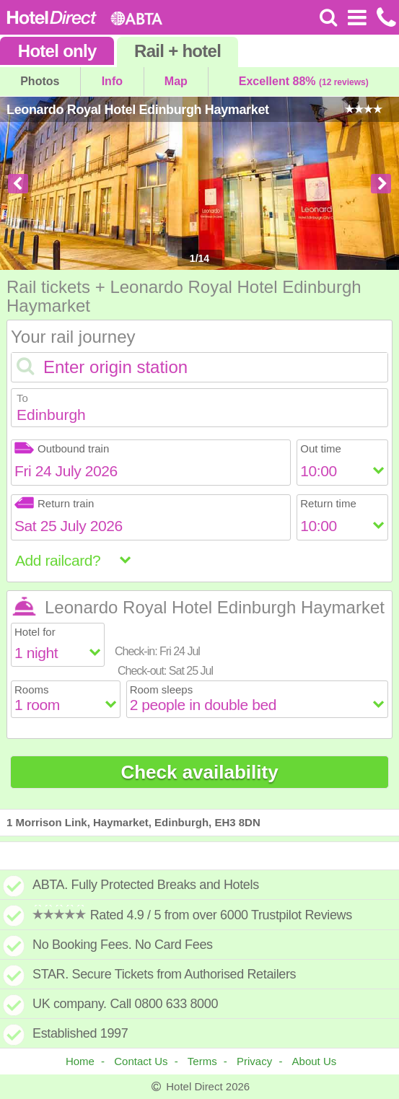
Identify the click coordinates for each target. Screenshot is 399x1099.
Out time (320, 448)
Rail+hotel (177, 51)
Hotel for (35, 632)
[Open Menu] (357, 17)
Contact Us (140, 1061)
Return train (54, 503)
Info (112, 81)
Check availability (199, 772)
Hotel (57, 51)
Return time (328, 503)
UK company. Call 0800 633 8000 (125, 1004)
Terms (202, 1061)
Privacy (254, 1061)
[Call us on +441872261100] (385, 17)
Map (176, 81)
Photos (39, 81)
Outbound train (61, 448)
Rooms (31, 689)
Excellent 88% (304, 81)
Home (80, 1061)
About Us (314, 1061)
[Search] (329, 17)
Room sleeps (161, 689)
